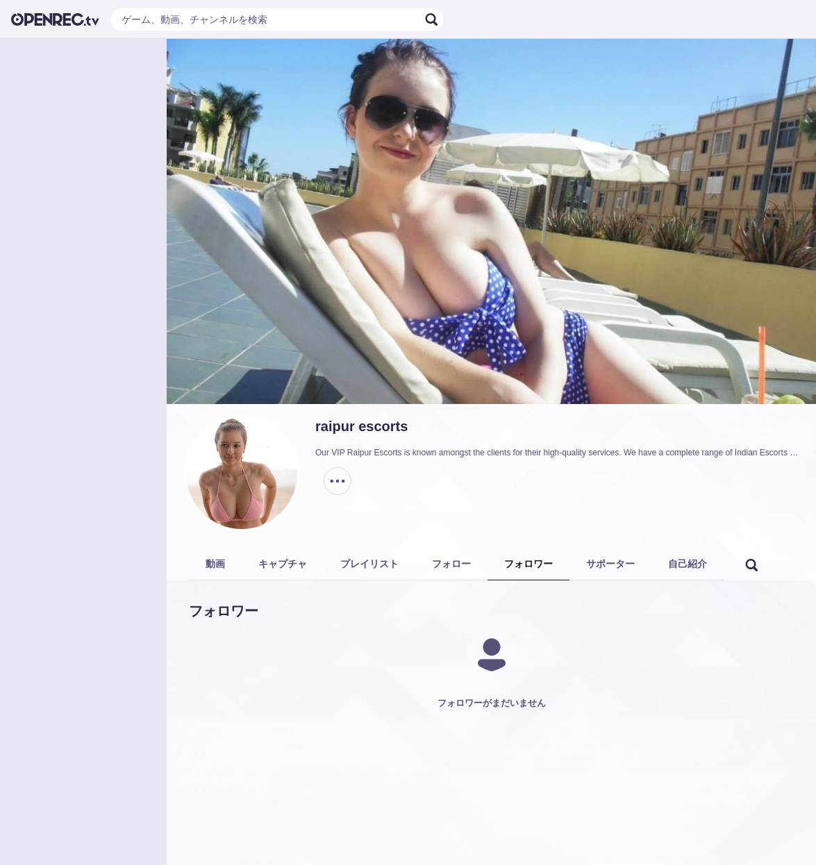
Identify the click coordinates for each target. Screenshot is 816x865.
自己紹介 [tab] (687, 563)
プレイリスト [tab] (369, 563)
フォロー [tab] (451, 563)
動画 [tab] (215, 563)
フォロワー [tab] (528, 563)
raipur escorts (361, 426)
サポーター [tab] (610, 563)
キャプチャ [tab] (282, 563)
